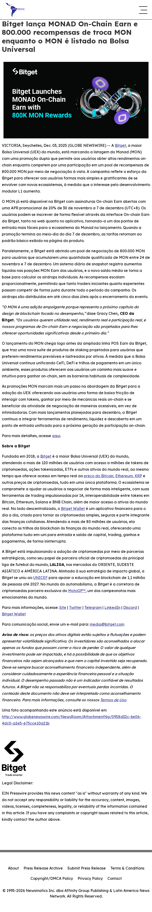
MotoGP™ (77, 590)
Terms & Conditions (127, 868)
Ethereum (124, 476)
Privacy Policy (90, 878)
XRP (138, 476)
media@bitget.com (107, 624)
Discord (130, 607)
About (13, 868)
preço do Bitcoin (98, 476)
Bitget (120, 145)
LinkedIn (112, 607)
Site (62, 607)
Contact (114, 878)
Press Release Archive (43, 868)
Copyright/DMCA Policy (51, 878)
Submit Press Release (86, 868)
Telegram (93, 607)
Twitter (75, 607)
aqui (56, 435)
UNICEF (40, 577)
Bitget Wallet (73, 508)
